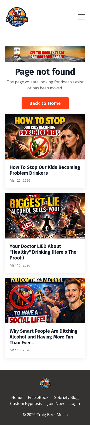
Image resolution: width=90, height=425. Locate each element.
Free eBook (38, 397)
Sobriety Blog (66, 397)
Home (16, 397)
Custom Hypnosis (26, 403)
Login (75, 403)
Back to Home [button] (45, 103)
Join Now (56, 403)
